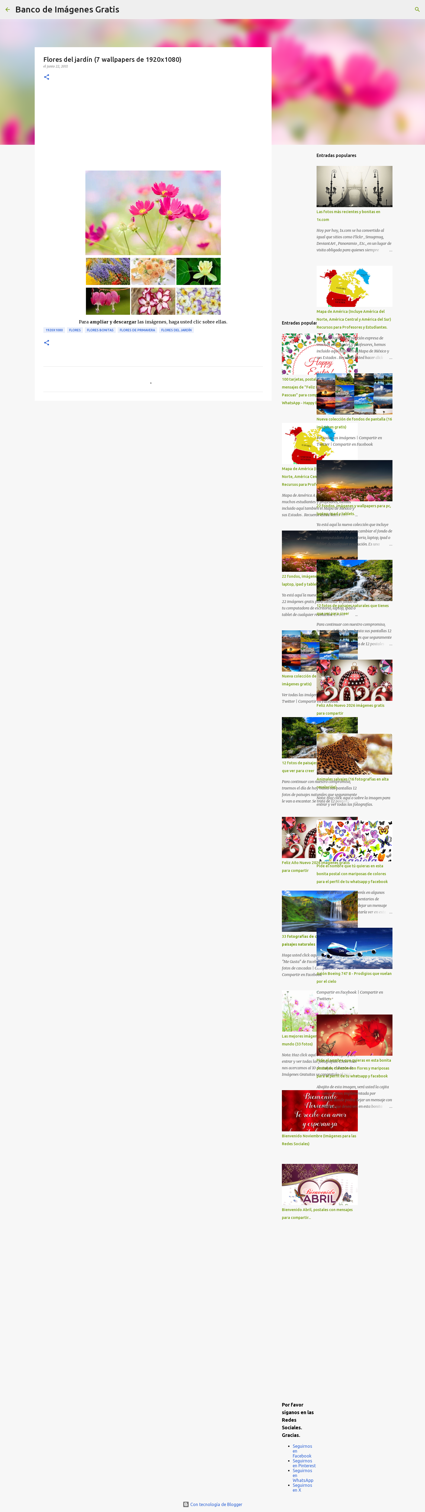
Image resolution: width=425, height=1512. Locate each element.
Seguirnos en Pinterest (304, 1463)
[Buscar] (127, 9)
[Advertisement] (153, 130)
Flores (75, 330)
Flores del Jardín (176, 330)
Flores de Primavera (137, 330)
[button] (46, 77)
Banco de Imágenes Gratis (67, 9)
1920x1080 (54, 330)
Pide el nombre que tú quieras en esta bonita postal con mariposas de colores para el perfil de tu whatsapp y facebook (352, 874)
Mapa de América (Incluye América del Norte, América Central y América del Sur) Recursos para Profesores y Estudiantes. (354, 319)
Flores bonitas (100, 330)
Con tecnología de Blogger (212, 1504)
